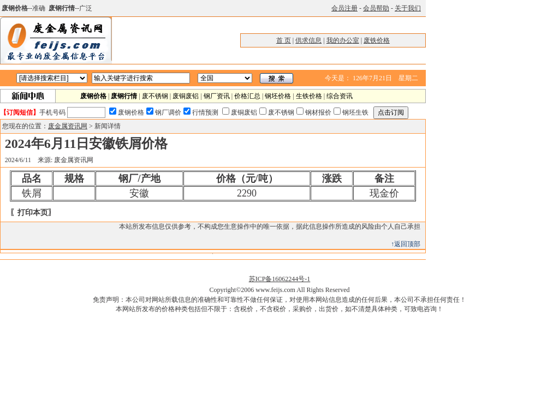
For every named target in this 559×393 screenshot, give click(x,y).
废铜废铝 (186, 96)
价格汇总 (247, 96)
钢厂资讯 (217, 96)
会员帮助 (376, 8)
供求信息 (308, 40)
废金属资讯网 (67, 126)
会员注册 (344, 8)
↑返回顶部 (405, 244)
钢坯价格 (278, 96)
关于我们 (408, 8)
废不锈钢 (155, 96)
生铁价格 (309, 96)
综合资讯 (339, 96)
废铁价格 (377, 40)
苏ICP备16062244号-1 (280, 279)
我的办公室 (342, 40)
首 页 (283, 40)
